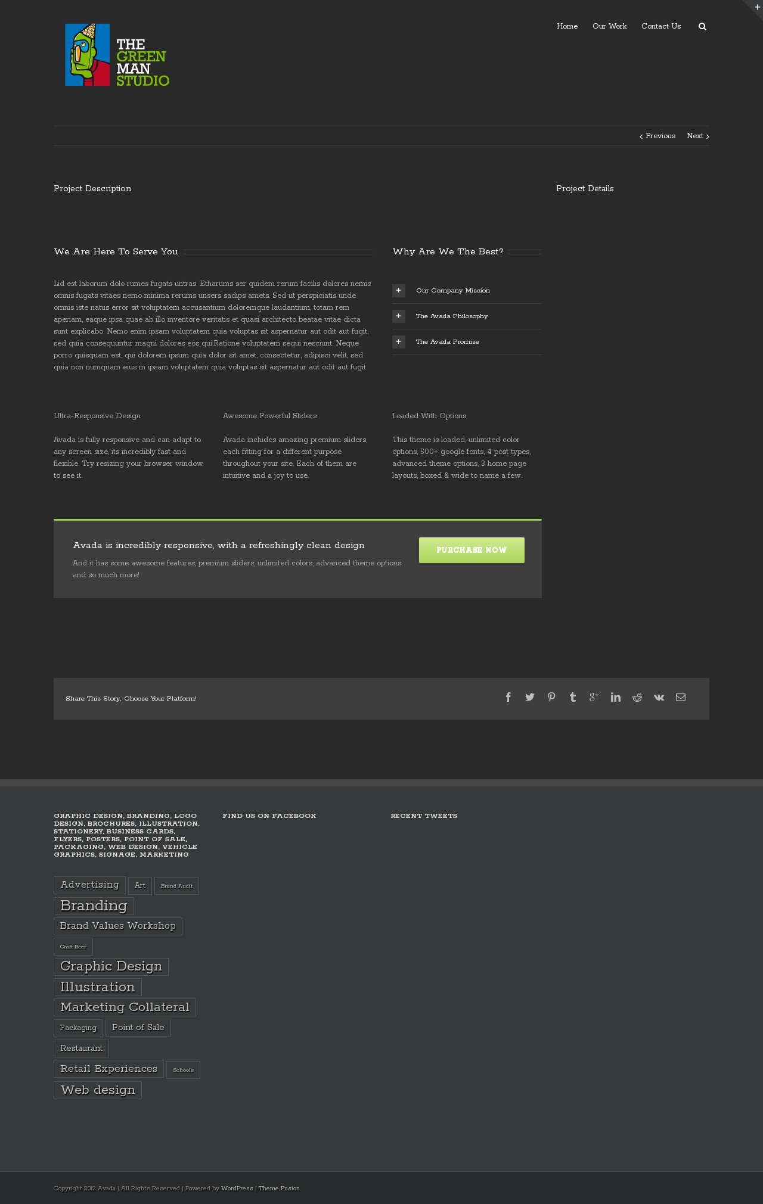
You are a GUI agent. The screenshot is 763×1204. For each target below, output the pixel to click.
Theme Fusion (279, 1188)
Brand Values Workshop (118, 926)
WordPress (237, 1188)
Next (695, 136)
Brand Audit (177, 885)
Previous (660, 136)
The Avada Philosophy (440, 316)
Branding (94, 906)
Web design (97, 1090)
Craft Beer (73, 946)
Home (567, 26)
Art (140, 885)
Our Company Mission (441, 290)
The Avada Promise (435, 342)
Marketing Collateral (125, 1007)
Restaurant (81, 1048)
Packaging (78, 1027)
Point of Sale (138, 1027)
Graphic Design (111, 966)
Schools (183, 1070)
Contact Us (661, 26)
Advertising (89, 885)
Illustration (97, 987)
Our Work (609, 26)
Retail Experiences (108, 1068)
